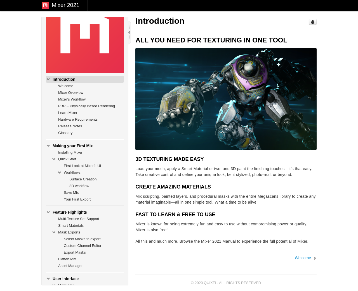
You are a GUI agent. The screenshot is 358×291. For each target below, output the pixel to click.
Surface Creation (83, 179)
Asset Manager (70, 266)
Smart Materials (71, 225)
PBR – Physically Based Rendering (86, 106)
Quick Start (63, 159)
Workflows (69, 172)
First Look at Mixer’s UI (82, 166)
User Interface (62, 278)
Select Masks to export (82, 239)
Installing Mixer (70, 152)
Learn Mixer (67, 113)
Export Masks (75, 252)
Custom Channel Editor (82, 246)
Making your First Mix (69, 145)
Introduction (61, 79)
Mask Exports (65, 232)
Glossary (65, 133)
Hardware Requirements (78, 119)
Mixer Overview (70, 92)
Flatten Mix (67, 259)
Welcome (65, 86)
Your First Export (77, 199)
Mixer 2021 (65, 5)
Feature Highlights (66, 212)
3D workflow (79, 186)
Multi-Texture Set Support (78, 219)
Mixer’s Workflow (72, 99)
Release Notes (70, 126)
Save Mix (71, 192)
